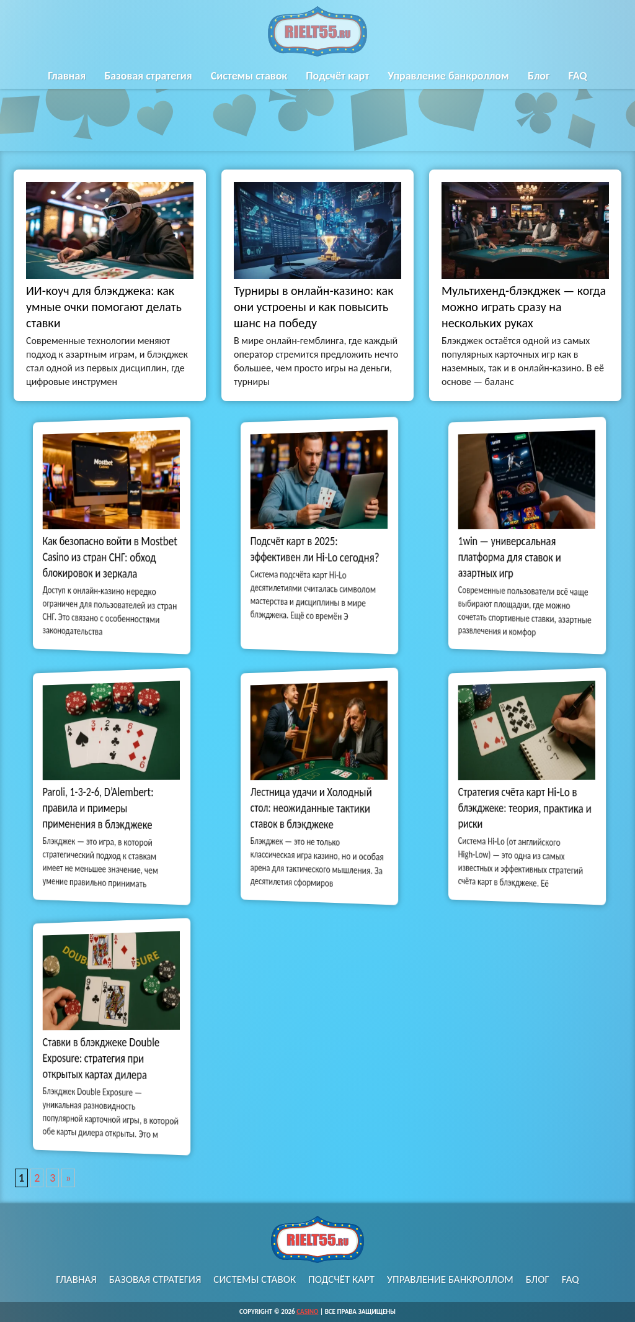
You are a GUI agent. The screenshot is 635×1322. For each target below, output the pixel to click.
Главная (67, 76)
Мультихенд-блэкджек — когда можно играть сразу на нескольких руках (524, 306)
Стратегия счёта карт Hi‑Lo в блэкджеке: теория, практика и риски (525, 807)
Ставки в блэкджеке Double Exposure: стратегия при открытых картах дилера (102, 1058)
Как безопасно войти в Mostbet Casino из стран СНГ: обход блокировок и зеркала (110, 558)
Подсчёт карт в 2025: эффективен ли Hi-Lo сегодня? (315, 550)
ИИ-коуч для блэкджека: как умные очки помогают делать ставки (104, 306)
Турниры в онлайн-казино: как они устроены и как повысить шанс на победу (313, 306)
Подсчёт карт (337, 76)
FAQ (577, 76)
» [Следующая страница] (68, 1178)
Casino (307, 1312)
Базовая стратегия (148, 76)
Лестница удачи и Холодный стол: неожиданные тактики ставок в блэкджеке (312, 807)
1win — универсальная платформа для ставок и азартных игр (512, 557)
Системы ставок (249, 76)
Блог (539, 76)
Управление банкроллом (448, 76)
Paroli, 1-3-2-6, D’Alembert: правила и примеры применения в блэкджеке (99, 808)
